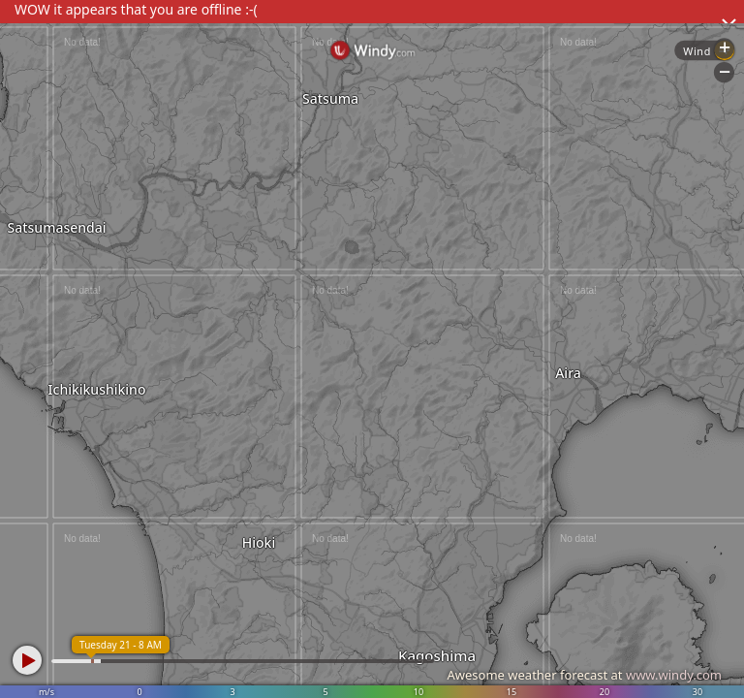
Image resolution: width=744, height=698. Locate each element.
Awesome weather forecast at (584, 674)
